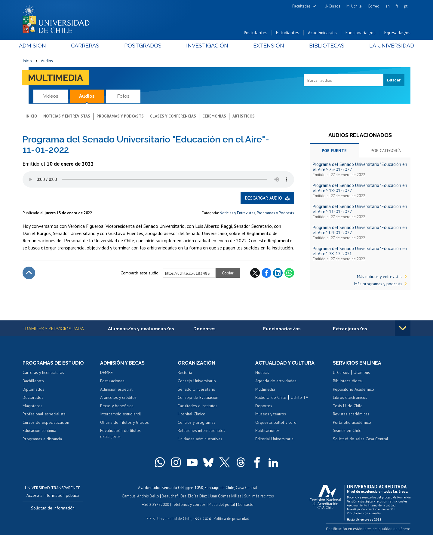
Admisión (36, 45)
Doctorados (33, 397)
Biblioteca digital (348, 381)
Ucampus (362, 372)
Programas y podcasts (120, 116)
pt (405, 6)
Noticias (262, 372)
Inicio (27, 60)
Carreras (87, 45)
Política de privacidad (231, 518)
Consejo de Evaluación (198, 397)
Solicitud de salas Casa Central (360, 439)
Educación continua (39, 430)
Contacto (245, 504)
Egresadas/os (397, 32)
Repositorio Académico (353, 389)
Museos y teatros (270, 414)
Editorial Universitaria (274, 439)
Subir (29, 273)
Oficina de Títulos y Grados (124, 422)
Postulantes (255, 32)
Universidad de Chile (174, 518)
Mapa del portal (221, 504)
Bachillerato (33, 381)
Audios (47, 60)
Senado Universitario (196, 389)
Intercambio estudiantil (120, 414)
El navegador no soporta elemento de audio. (158, 179)
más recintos (263, 496)
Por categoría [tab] (386, 150)
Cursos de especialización (46, 422)
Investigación (207, 45)
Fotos (123, 96)
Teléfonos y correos (189, 504)
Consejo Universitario (197, 381)
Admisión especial (116, 389)
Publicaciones (267, 430)
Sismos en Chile (347, 430)
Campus (129, 496)
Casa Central (246, 487)
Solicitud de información (53, 508)
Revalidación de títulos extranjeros (120, 433)
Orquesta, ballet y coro (275, 422)
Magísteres (32, 405)
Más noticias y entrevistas (379, 276)
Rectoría (185, 372)
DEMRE (106, 372)
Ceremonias (214, 116)
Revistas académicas (351, 414)
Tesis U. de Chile (348, 405)
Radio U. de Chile (270, 397)
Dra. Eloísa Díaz (193, 496)
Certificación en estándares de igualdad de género (368, 528)
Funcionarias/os (360, 32)
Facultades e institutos (197, 405)
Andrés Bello (148, 496)
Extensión (267, 45)
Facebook (266, 273)
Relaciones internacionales (201, 430)
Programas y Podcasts (275, 213)
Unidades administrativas (200, 439)
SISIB (150, 518)
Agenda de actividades (275, 381)
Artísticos (243, 116)
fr (397, 6)
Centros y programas (196, 422)
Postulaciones (112, 381)
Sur (247, 496)
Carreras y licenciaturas (43, 372)
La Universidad (388, 45)
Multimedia (55, 77)
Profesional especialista (44, 414)
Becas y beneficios (117, 405)
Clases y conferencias (173, 116)
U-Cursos (332, 6)
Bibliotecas (324, 45)
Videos (50, 96)
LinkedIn (278, 273)
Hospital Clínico (191, 414)
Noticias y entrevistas (66, 116)
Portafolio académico (352, 422)
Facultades (301, 6)
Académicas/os (322, 32)
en (387, 6)
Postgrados (144, 45)
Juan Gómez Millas (225, 496)
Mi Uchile (354, 6)
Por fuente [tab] (334, 150)
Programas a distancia (42, 439)
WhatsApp (289, 273)
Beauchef (170, 496)
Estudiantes (287, 32)
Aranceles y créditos (118, 397)
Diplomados (33, 389)
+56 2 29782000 (155, 504)
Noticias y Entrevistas (237, 213)
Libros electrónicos (350, 397)
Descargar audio (263, 198)
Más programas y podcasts (378, 283)
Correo (373, 6)
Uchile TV (299, 397)
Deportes (263, 405)
